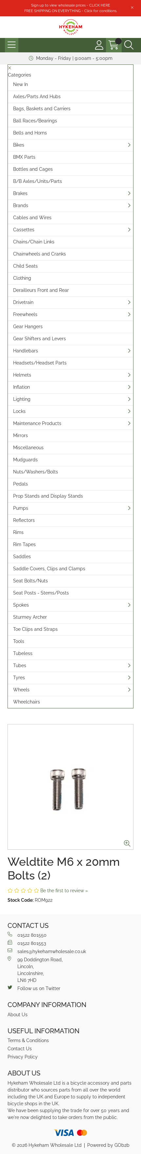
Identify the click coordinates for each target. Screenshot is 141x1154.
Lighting (21, 399)
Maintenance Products (37, 423)
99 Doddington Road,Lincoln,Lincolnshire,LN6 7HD (35, 969)
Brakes (20, 193)
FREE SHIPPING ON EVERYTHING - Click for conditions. (70, 11)
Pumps (20, 508)
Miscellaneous (28, 447)
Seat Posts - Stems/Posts (41, 592)
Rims (18, 532)
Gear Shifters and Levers (39, 338)
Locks (19, 411)
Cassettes (23, 229)
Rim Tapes (24, 544)
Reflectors (24, 520)
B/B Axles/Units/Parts (37, 181)
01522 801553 (27, 943)
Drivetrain (23, 302)
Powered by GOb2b (108, 1145)
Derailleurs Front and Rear (41, 290)
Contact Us (20, 1048)
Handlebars (25, 350)
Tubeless (22, 653)
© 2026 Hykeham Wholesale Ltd (47, 1145)
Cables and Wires (32, 217)
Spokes (21, 605)
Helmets (22, 375)
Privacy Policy (23, 1056)
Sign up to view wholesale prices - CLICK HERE (70, 5)
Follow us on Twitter (34, 988)
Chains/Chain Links (33, 241)
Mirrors (20, 435)
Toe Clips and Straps (35, 629)
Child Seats (25, 266)
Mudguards (25, 459)
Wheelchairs (26, 701)
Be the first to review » (64, 890)
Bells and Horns (30, 132)
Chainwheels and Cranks (39, 254)
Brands (20, 205)
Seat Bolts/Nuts (30, 580)
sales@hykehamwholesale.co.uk (47, 951)
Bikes (18, 145)
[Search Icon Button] (129, 45)
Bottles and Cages (33, 169)
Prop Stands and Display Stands (48, 496)
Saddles (22, 556)
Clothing (22, 278)
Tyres (19, 677)
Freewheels (25, 314)
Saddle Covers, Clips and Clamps (49, 568)
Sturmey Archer (30, 617)
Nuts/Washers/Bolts (35, 471)
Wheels (21, 689)
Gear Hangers (28, 326)
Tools (18, 641)
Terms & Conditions (28, 1040)
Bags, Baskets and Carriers (41, 108)
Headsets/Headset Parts (40, 362)
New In (20, 84)
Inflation (21, 387)
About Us (18, 1014)
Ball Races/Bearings (35, 120)
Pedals (20, 484)
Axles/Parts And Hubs (37, 96)
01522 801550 (27, 935)
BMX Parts (24, 157)
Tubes (19, 665)
